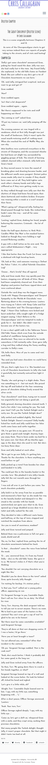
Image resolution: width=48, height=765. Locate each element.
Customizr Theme (29, 762)
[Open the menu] (44, 13)
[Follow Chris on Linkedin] (8, 14)
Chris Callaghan (24, 3)
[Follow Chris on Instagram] (2, 14)
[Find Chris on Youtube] (5, 14)
